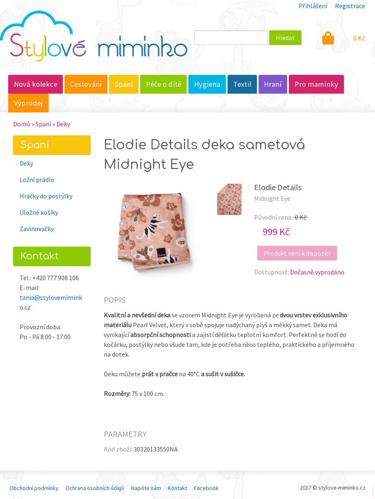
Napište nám (146, 488)
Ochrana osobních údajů (94, 488)
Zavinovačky (37, 229)
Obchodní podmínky (33, 488)
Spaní (124, 84)
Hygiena (207, 84)
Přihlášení (313, 6)
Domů (21, 124)
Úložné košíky (39, 212)
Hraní (272, 84)
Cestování (86, 84)
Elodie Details (277, 187)
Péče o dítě (163, 84)
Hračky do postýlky (46, 196)
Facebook (206, 488)
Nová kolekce (35, 84)
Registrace (350, 6)
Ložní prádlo (37, 179)
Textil (242, 84)
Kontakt (177, 488)
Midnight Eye (272, 198)
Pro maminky (316, 84)
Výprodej (28, 103)
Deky (63, 124)
